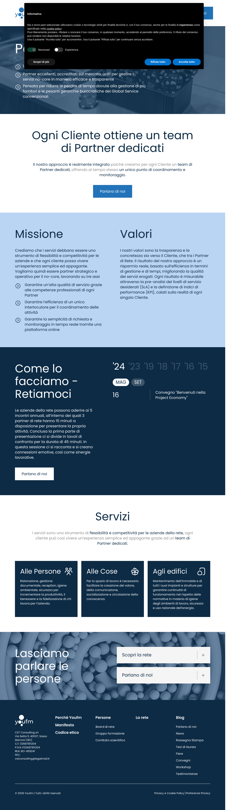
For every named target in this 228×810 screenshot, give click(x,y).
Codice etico (67, 732)
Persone (103, 717)
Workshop (183, 767)
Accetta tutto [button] (187, 61)
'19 (149, 366)
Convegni (183, 760)
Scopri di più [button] (41, 61)
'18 (163, 366)
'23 (134, 366)
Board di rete (105, 727)
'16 (189, 366)
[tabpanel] (161, 395)
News (180, 733)
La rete (142, 717)
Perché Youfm (68, 717)
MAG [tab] (121, 382)
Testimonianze (187, 774)
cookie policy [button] (54, 28)
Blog (180, 717)
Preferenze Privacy (198, 793)
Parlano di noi (112, 191)
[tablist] (161, 382)
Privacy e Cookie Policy (169, 793)
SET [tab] (138, 382)
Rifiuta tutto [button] (158, 61)
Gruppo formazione (109, 733)
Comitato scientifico (110, 740)
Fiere (179, 754)
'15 (203, 366)
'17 (176, 366)
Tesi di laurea (186, 747)
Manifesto (64, 725)
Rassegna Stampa (190, 740)
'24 (119, 366)
